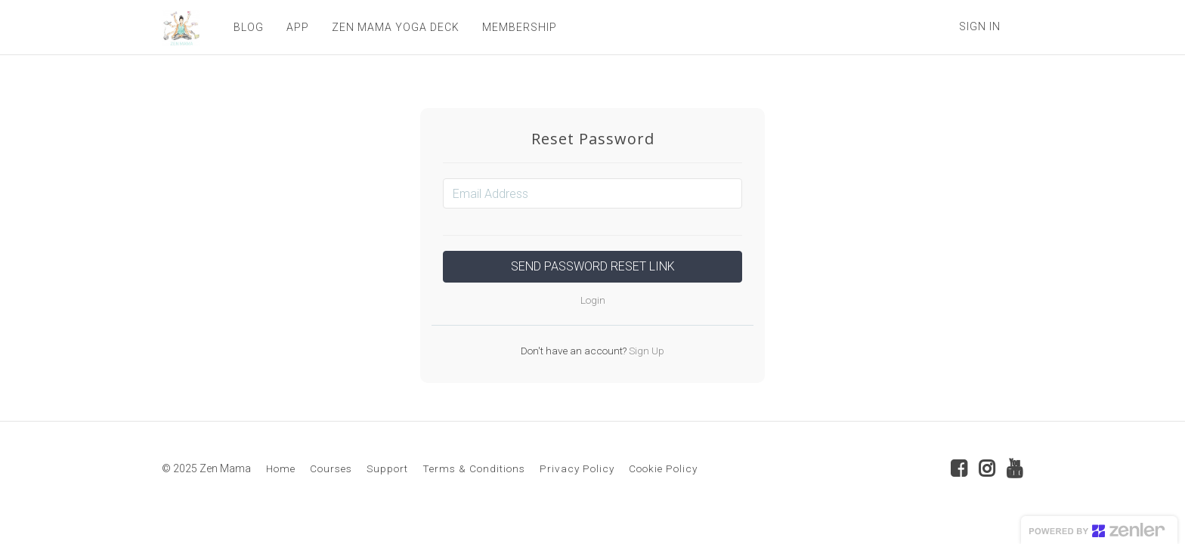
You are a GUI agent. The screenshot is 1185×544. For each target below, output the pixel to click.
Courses (331, 468)
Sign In (980, 26)
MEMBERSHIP (519, 27)
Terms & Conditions (473, 468)
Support (387, 468)
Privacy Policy (577, 468)
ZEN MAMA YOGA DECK (395, 27)
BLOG (249, 27)
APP (297, 27)
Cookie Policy (663, 468)
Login (592, 300)
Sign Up (645, 351)
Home (280, 468)
